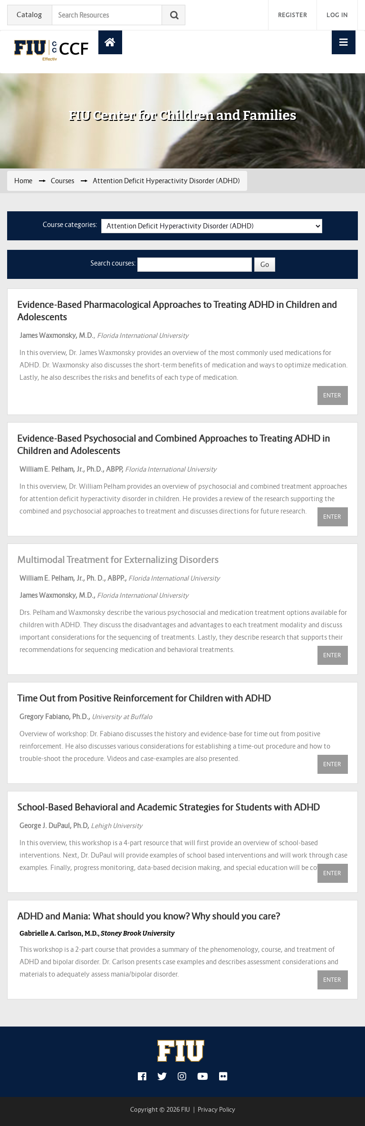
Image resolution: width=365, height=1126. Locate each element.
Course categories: (70, 224)
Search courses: (113, 263)
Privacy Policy (216, 1110)
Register (292, 15)
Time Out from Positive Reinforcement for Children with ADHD (144, 698)
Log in (337, 15)
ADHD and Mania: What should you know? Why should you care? (148, 916)
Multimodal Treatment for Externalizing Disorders (118, 559)
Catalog (29, 14)
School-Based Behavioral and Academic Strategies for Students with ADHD (168, 807)
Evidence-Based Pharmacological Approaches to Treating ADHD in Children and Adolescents (177, 311)
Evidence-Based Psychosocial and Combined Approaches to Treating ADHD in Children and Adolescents (173, 444)
